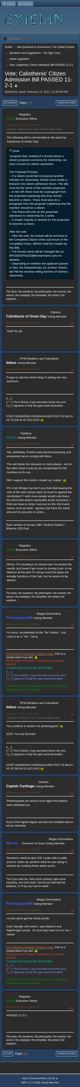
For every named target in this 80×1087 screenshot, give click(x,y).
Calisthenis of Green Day (26, 316)
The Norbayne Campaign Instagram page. (30, 653)
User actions (67, 102)
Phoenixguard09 (19, 618)
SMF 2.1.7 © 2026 (30, 1082)
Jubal (10, 118)
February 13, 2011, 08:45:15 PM (22, 444)
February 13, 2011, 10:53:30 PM (22, 624)
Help (24, 1078)
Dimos (11, 437)
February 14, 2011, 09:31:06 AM (22, 792)
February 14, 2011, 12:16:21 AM (22, 713)
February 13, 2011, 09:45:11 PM (22, 556)
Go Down (10, 102)
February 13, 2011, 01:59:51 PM (22, 323)
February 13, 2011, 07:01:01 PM (22, 369)
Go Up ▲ (53, 1078)
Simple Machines (50, 1082)
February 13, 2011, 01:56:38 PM (22, 125)
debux (11, 362)
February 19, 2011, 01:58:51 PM (22, 1007)
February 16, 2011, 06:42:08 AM (22, 910)
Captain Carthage (20, 786)
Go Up (8, 1053)
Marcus (12, 843)
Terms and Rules (37, 1078)
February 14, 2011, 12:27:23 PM (22, 849)
